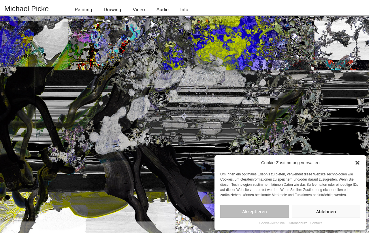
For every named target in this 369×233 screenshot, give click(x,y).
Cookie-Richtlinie (272, 223)
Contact (316, 223)
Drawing (112, 9)
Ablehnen (326, 211)
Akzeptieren (254, 211)
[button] (357, 163)
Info (184, 9)
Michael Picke (26, 9)
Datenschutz (297, 223)
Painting (83, 9)
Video (139, 9)
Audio (163, 9)
